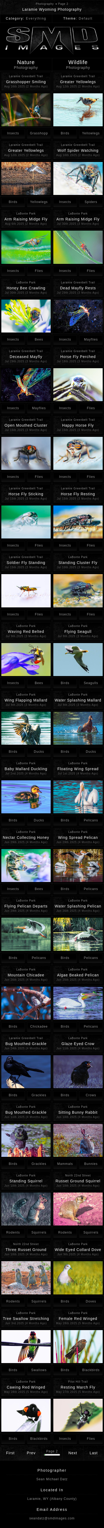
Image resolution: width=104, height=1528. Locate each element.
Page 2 (52, 1451)
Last (94, 1453)
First (10, 1453)
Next (73, 1453)
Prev (31, 1453)
